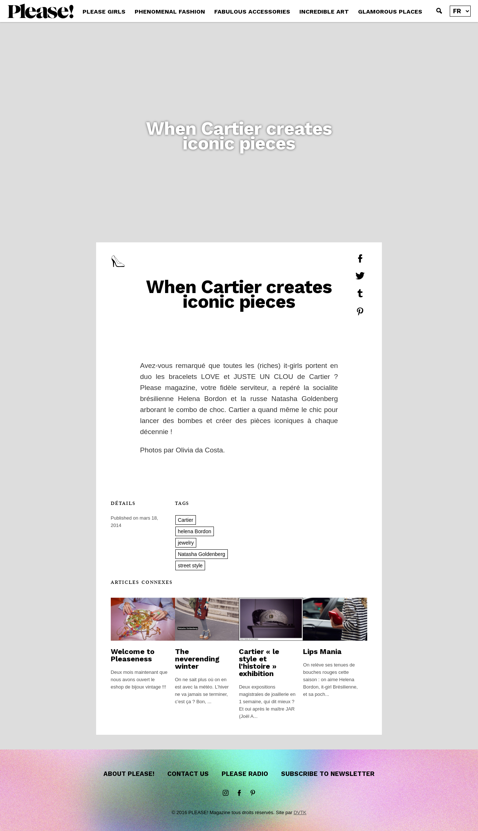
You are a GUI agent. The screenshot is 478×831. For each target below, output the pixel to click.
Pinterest (252, 793)
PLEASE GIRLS (104, 11)
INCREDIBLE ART (324, 11)
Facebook (239, 793)
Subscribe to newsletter (328, 773)
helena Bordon (194, 531)
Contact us (188, 773)
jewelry (186, 543)
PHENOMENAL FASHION (170, 11)
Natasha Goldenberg (201, 554)
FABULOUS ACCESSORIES (252, 11)
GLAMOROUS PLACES (390, 11)
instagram (225, 793)
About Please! (128, 773)
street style (190, 565)
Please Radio (245, 773)
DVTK (299, 812)
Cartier (185, 520)
